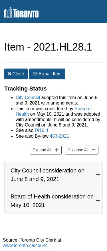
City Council (28, 97)
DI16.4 (41, 130)
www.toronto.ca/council (26, 245)
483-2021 (59, 136)
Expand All (41, 149)
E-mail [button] (47, 73)
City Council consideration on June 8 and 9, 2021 (47, 174)
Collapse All (77, 149)
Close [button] (16, 73)
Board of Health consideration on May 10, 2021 (52, 200)
